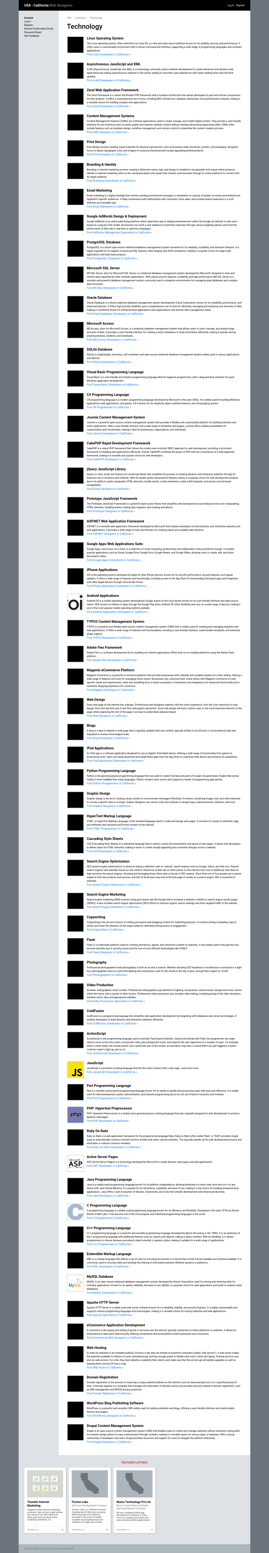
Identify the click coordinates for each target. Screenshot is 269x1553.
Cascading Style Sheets (105, 839)
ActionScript (96, 1033)
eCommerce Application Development (116, 1325)
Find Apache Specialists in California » (110, 1315)
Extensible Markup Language (109, 1254)
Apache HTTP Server (103, 1302)
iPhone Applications (102, 570)
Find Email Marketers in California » (108, 206)
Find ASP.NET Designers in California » (110, 533)
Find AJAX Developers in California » (109, 80)
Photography (97, 962)
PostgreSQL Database (104, 242)
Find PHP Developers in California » (108, 1121)
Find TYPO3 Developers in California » (110, 637)
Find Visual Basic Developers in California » (113, 384)
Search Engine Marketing (106, 894)
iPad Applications (100, 748)
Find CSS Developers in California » (108, 851)
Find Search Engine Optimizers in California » (114, 884)
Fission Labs (80, 1502)
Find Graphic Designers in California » (109, 806)
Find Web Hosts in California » (105, 1367)
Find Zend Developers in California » (108, 106)
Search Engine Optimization (108, 861)
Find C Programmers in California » (108, 1218)
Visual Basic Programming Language (115, 372)
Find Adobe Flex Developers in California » (112, 660)
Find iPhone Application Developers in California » (117, 586)
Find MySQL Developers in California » (110, 1292)
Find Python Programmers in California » (111, 783)
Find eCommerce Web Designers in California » (115, 1337)
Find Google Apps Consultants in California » (114, 560)
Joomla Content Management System (116, 417)
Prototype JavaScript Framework (112, 499)
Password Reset (33, 32)
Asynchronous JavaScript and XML (114, 64)
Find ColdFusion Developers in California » (112, 1023)
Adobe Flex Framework (104, 647)
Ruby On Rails (97, 1131)
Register (240, 5)
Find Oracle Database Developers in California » (115, 313)
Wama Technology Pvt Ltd (133, 1502)
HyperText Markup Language (109, 816)
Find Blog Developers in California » (108, 738)
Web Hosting (97, 1348)
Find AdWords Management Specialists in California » (119, 232)
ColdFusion (95, 1011)
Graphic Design (98, 793)
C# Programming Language (108, 395)
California (53, 5)
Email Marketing (99, 190)
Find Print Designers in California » (108, 154)
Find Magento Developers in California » (111, 690)
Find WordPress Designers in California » (111, 1415)
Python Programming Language (111, 771)
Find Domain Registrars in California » (109, 1393)
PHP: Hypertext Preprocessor (109, 1108)
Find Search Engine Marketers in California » (113, 907)
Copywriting (96, 917)
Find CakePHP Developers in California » (111, 459)
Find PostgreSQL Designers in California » (112, 258)
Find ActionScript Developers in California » (113, 1053)
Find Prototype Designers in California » (111, 511)
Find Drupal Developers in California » (109, 1442)
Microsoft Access (100, 323)
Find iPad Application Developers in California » (115, 760)
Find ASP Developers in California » (108, 1165)
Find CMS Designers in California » (108, 132)
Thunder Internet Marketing (38, 1503)
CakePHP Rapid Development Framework (118, 443)
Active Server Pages (102, 1157)
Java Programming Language (109, 1179)
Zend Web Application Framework (113, 90)
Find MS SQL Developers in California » (110, 288)
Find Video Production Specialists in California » (116, 1001)
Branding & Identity (101, 164)
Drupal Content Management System (115, 1426)
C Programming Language (107, 1205)
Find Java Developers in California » (108, 1195)
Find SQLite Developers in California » (109, 362)
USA (28, 5)
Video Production (100, 985)
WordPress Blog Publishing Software (115, 1403)
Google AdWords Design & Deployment (117, 216)
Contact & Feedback (64, 1548)
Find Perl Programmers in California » (109, 1098)
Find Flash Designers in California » (108, 952)
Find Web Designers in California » (107, 715)
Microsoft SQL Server (103, 268)
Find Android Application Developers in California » (117, 611)
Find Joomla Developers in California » (110, 433)
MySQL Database (100, 1276)
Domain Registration (102, 1377)
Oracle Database (99, 298)
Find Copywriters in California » (106, 929)
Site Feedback (31, 35)
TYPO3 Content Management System (115, 621)
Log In (230, 5)
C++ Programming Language (109, 1228)
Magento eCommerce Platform (110, 670)
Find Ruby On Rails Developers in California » (114, 1147)
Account (28, 17)
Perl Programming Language (109, 1086)
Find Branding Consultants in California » (111, 180)
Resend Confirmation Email (38, 28)
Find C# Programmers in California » (109, 407)
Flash (91, 940)
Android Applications (103, 596)
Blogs (91, 725)
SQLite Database (99, 349)
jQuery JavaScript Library (106, 469)
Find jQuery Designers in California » (109, 489)
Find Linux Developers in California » (109, 54)
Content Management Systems (110, 116)
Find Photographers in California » (107, 975)
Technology (96, 17)
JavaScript (95, 1063)
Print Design (96, 142)
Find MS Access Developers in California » (112, 339)
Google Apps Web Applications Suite (115, 544)
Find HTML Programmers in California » (111, 828)
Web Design (96, 700)
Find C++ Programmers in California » (109, 1244)
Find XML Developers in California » (108, 1266)
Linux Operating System (105, 38)
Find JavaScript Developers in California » (112, 1072)
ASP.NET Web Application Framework (115, 521)
